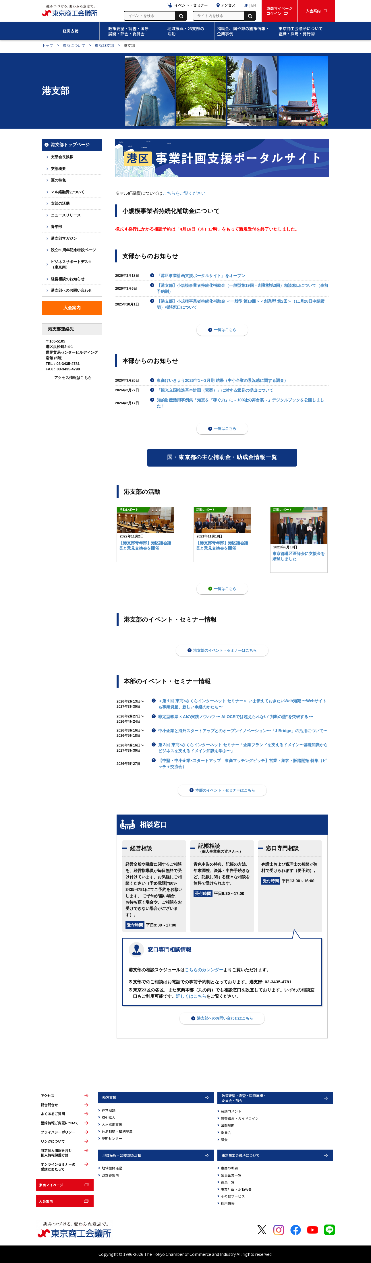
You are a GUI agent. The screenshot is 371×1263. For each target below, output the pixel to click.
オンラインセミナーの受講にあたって (58, 1166)
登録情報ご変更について (60, 1123)
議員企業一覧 (231, 1175)
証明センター (112, 1138)
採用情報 (228, 1203)
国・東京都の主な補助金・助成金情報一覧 (222, 457)
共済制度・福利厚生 (117, 1131)
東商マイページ (51, 1184)
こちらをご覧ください (184, 193)
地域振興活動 (112, 1168)
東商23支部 (104, 45)
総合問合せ (49, 1105)
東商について (74, 45)
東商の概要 (229, 1168)
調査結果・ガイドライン (240, 1118)
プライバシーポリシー (58, 1132)
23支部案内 (110, 1175)
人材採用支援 (112, 1124)
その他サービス (233, 1196)
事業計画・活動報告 (236, 1189)
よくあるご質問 (53, 1113)
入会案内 (46, 1201)
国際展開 (228, 1125)
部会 (224, 1139)
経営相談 (108, 1110)
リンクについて (53, 1141)
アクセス (47, 1095)
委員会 (226, 1132)
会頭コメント (231, 1111)
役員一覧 (228, 1182)
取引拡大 (108, 1117)
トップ (47, 45)
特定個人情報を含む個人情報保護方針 (56, 1153)
